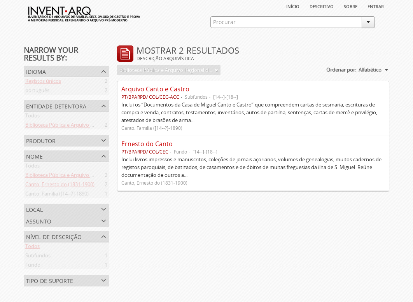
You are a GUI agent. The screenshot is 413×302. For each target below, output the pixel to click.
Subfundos (38, 256)
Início (292, 6)
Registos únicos (43, 82)
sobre (350, 6)
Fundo (32, 266)
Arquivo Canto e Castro (155, 89)
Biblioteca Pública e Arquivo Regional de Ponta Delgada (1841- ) (97, 176)
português (37, 91)
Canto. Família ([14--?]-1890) (57, 195)
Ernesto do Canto (147, 144)
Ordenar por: (341, 69)
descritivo (322, 6)
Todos (32, 116)
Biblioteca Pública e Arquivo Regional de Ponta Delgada (88, 126)
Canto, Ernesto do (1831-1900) (59, 185)
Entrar (376, 6)
